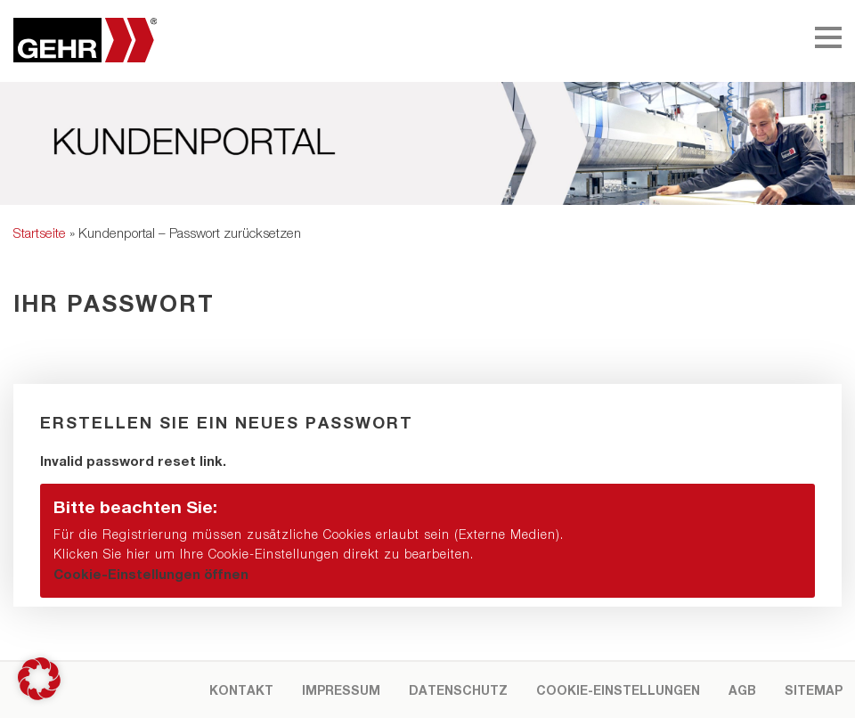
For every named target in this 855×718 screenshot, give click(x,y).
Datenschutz (458, 690)
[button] (427, 541)
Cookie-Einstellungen (618, 690)
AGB (742, 690)
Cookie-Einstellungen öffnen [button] (150, 574)
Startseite (39, 232)
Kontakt (241, 690)
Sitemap (814, 690)
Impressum (341, 690)
